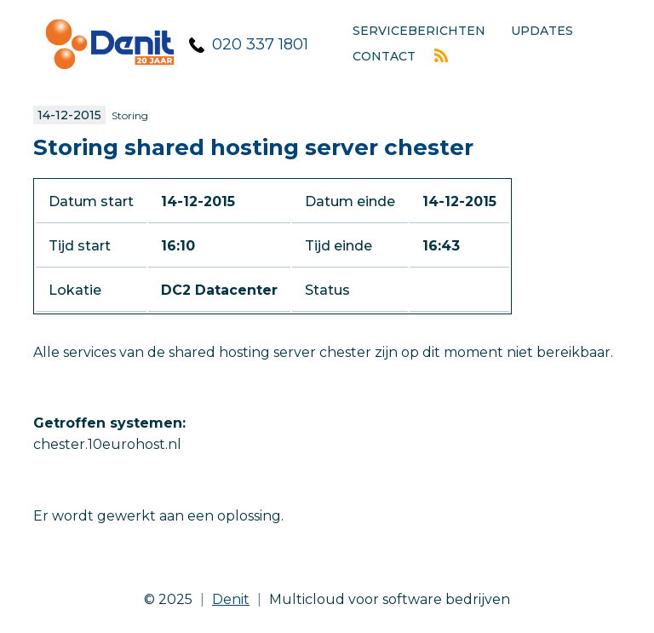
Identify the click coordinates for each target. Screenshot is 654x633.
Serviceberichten (419, 30)
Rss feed (441, 55)
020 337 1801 (260, 44)
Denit (231, 599)
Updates (542, 30)
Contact (384, 56)
